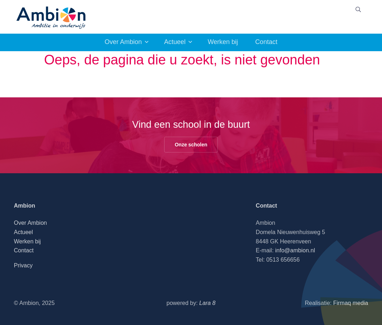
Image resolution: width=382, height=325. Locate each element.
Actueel (175, 41)
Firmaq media (350, 303)
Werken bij (223, 41)
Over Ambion (123, 41)
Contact (266, 41)
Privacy (23, 265)
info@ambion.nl (295, 250)
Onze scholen (191, 144)
